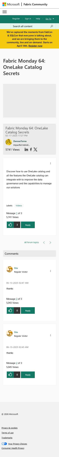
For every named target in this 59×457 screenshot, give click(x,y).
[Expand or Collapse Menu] (4, 12)
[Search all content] (33, 26)
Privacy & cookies (10, 427)
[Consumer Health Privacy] (30, 448)
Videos (19, 205)
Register (16, 18)
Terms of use (8, 432)
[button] (50, 163)
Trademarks (7, 437)
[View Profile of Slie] (16, 267)
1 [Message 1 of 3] (16, 213)
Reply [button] (28, 225)
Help (38, 18)
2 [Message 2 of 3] (16, 362)
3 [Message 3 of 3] (16, 298)
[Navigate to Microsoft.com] (11, 4)
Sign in (28, 18)
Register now (35, 45)
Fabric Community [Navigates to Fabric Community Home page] (35, 4)
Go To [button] (48, 18)
